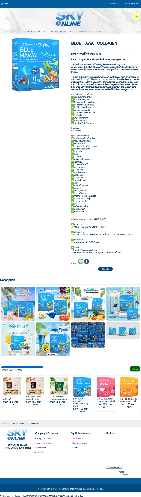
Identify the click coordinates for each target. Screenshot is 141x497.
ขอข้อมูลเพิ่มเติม (66, 31)
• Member (74, 447)
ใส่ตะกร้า (105, 269)
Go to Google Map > (114, 467)
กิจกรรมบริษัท (81, 31)
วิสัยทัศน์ (54, 31)
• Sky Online (40, 447)
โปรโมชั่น (37, 31)
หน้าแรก (28, 31)
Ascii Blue (90, 488)
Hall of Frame (95, 31)
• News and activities (44, 443)
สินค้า (46, 31)
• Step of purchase (78, 443)
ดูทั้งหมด (135, 369)
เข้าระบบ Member (131, 3)
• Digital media (76, 438)
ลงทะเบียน (114, 3)
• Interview (39, 452)
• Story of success (43, 438)
